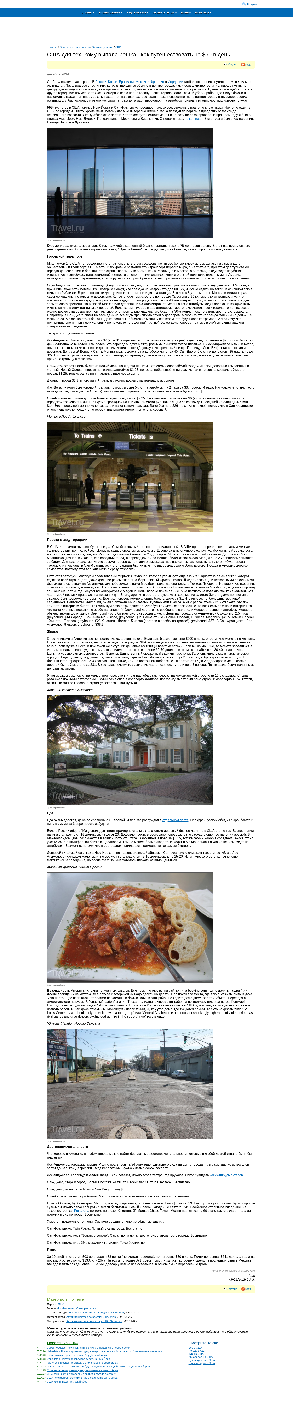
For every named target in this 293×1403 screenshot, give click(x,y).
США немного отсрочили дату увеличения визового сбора (82, 1370)
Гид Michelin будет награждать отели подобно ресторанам (82, 1362)
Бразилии (126, 82)
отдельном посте (175, 820)
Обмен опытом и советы (75, 47)
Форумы (252, 4)
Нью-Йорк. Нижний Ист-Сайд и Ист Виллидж (96, 1312)
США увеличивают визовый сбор (67, 1381)
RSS (246, 64)
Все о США (195, 1347)
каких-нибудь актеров (226, 1175)
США (118, 47)
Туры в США (196, 1353)
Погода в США (197, 1350)
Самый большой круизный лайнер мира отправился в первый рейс (88, 1347)
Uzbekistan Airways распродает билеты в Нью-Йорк (78, 1358)
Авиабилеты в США (201, 1357)
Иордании (175, 82)
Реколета (81, 1210)
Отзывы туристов (102, 47)
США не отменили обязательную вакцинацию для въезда (82, 1377)
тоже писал (193, 118)
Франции (157, 82)
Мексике (142, 82)
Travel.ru (52, 47)
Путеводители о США (202, 1360)
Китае (112, 82)
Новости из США (62, 1343)
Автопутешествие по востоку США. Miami (91, 1316)
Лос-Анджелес (66, 1308)
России (100, 82)
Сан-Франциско (86, 1308)
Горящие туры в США (202, 1363)
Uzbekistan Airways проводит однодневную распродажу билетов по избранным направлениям (104, 1351)
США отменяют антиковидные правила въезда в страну (81, 1373)
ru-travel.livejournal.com (240, 1270)
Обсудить (232, 64)
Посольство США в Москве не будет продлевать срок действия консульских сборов (98, 1366)
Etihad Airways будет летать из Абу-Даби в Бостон (77, 1355)
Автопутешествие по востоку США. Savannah (94, 1321)
